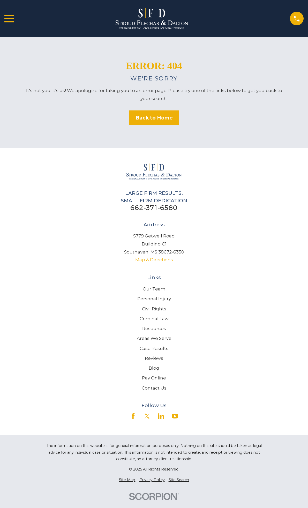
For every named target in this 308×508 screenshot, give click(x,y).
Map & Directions (154, 259)
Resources (154, 328)
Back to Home (154, 118)
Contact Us (154, 388)
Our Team (154, 289)
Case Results (154, 348)
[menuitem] (127, 480)
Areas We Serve (154, 338)
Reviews (154, 358)
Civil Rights (154, 308)
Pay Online (154, 377)
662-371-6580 (154, 207)
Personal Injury (154, 298)
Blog (154, 368)
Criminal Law (154, 318)
